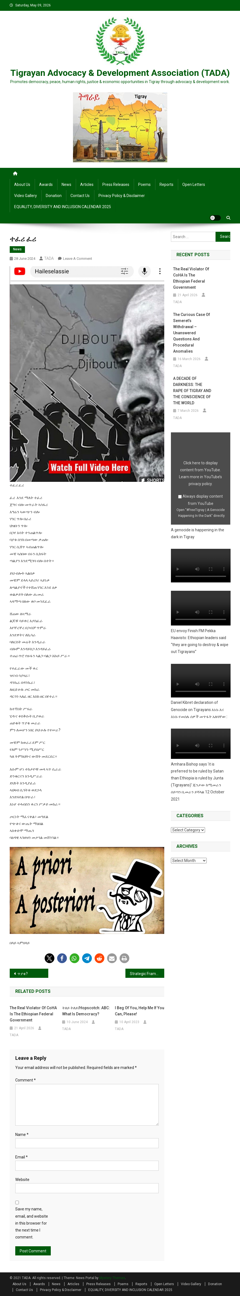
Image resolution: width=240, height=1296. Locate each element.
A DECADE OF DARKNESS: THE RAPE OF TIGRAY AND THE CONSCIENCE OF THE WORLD (192, 390)
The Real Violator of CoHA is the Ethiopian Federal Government (33, 1014)
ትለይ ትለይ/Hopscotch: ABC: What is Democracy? (86, 1011)
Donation (54, 195)
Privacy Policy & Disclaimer (121, 195)
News (66, 184)
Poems (144, 184)
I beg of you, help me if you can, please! (139, 1011)
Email (21, 1157)
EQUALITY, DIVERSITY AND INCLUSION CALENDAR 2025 (62, 207)
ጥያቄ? (22, 973)
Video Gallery (25, 195)
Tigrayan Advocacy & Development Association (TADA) (120, 73)
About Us (22, 184)
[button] (49, 958)
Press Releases (115, 184)
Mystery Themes (112, 1278)
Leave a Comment (77, 258)
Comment (25, 1080)
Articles (87, 184)
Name (22, 1134)
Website (22, 1179)
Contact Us (80, 195)
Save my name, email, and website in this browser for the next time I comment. (31, 1223)
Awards (46, 184)
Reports (166, 184)
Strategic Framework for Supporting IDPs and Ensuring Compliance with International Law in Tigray (147, 973)
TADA (49, 258)
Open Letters (193, 184)
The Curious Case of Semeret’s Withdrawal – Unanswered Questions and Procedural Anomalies (191, 332)
